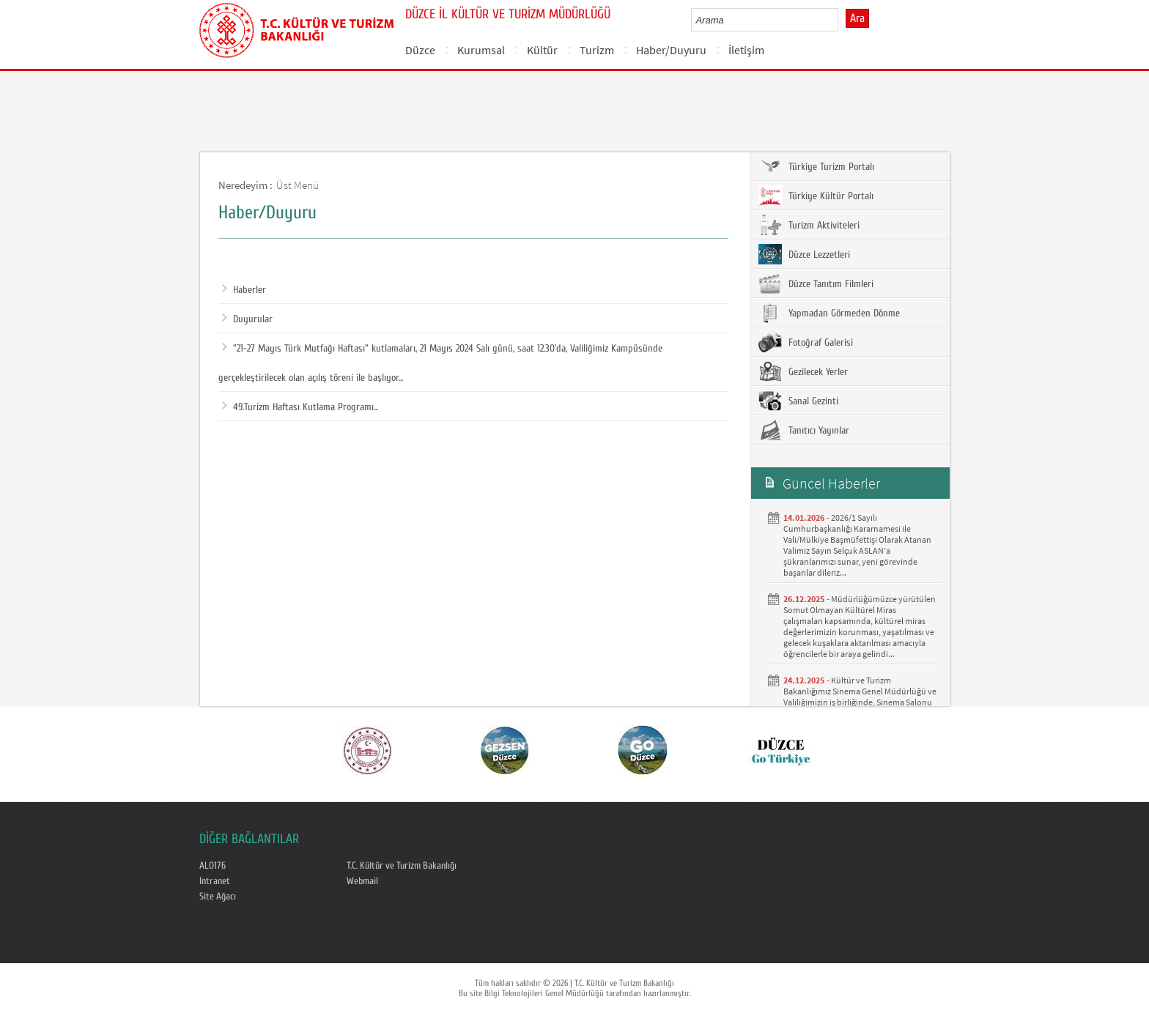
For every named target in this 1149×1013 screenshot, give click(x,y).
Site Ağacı (217, 896)
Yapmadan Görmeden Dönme (829, 313)
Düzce (420, 49)
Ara (857, 18)
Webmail (362, 881)
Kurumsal (481, 49)
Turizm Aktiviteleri (809, 225)
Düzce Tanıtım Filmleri (815, 283)
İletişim (746, 49)
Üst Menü (297, 185)
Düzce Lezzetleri (804, 254)
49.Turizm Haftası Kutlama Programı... (300, 407)
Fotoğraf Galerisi (805, 342)
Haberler (244, 290)
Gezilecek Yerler (803, 371)
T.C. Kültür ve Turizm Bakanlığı (402, 866)
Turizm (597, 49)
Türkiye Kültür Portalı (815, 195)
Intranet (214, 881)
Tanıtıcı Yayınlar (803, 430)
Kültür (542, 49)
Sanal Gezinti (798, 400)
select (842, 20)
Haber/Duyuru (671, 49)
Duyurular (247, 319)
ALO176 (212, 866)
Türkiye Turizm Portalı (816, 166)
